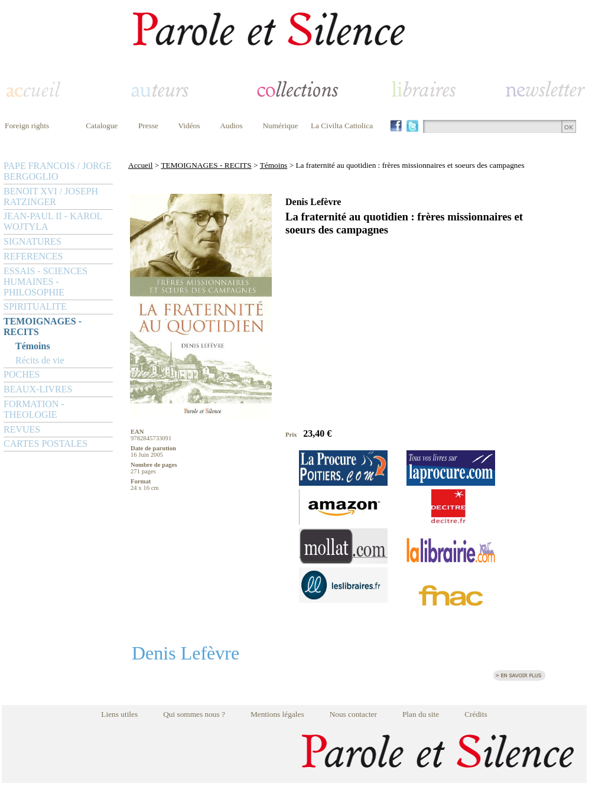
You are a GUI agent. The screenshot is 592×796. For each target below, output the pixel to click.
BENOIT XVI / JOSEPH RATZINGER (51, 196)
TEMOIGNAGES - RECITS (43, 326)
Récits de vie (39, 360)
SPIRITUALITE (35, 306)
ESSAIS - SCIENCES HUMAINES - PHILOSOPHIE (45, 281)
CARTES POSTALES (45, 443)
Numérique (280, 125)
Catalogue (102, 125)
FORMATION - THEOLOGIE (34, 409)
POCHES (22, 374)
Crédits (475, 714)
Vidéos (189, 125)
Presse (148, 125)
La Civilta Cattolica (342, 125)
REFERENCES (33, 256)
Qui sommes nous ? (194, 714)
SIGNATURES (32, 241)
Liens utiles (119, 714)
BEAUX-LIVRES (38, 389)
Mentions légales (277, 714)
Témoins (32, 346)
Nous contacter (353, 714)
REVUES (22, 429)
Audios (231, 125)
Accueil (140, 165)
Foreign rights (27, 125)
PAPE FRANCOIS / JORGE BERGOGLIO (58, 171)
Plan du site (420, 714)
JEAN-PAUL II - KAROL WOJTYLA (53, 221)
